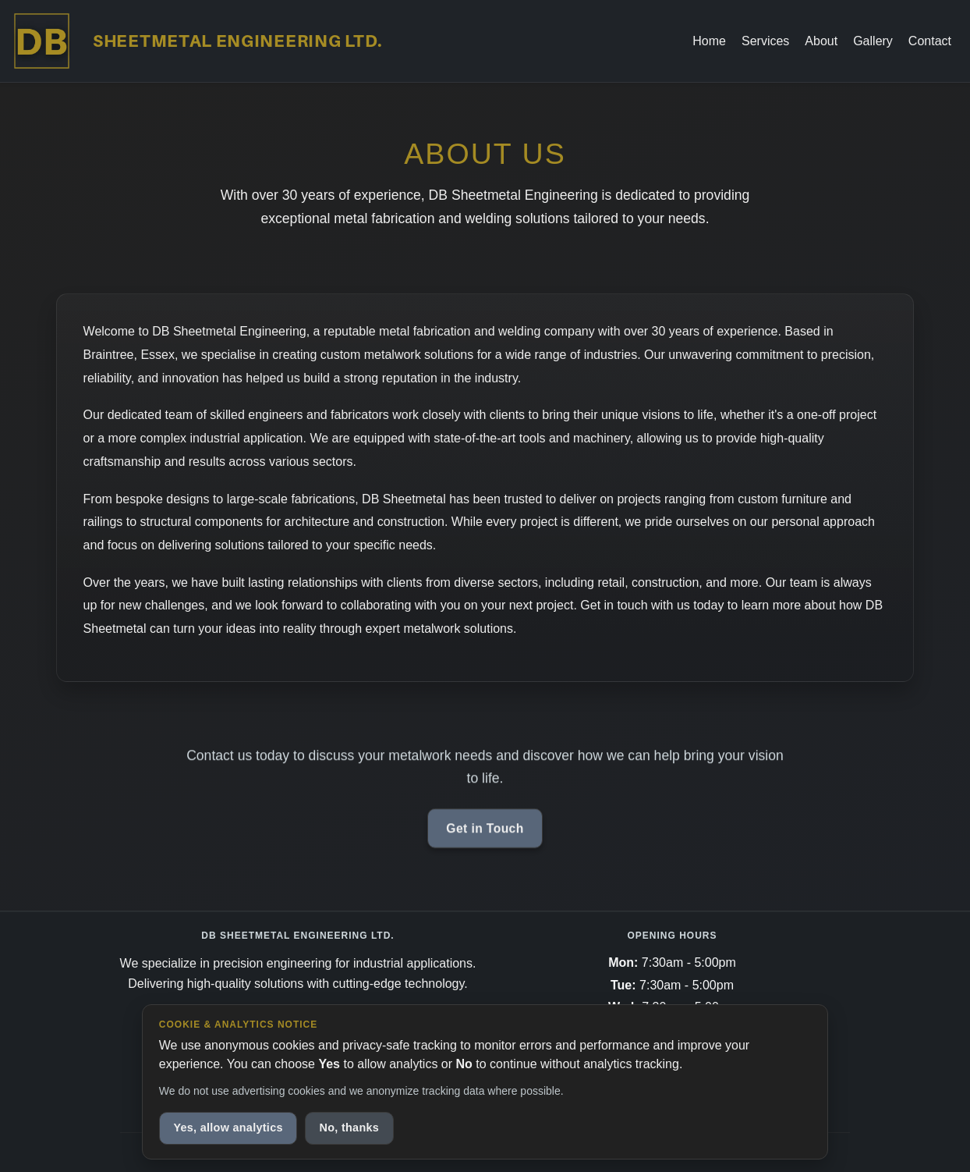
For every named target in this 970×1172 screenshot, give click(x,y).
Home (709, 41)
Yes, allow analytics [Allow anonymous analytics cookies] (227, 1127)
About (821, 41)
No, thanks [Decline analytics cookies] (350, 1127)
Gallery (873, 41)
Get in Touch (484, 831)
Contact (929, 41)
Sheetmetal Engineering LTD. (238, 41)
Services (765, 41)
